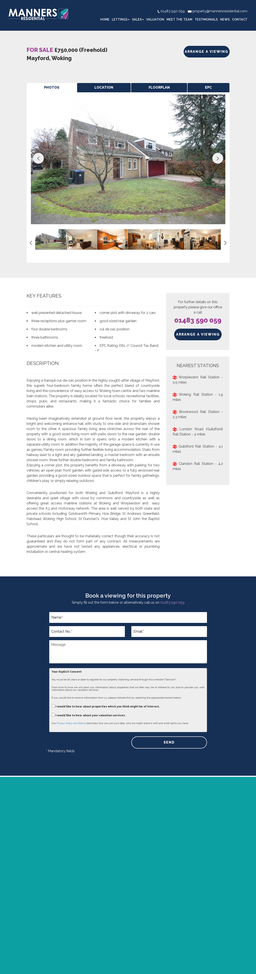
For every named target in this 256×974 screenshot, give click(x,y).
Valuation (155, 19)
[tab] (52, 87)
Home (105, 19)
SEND (169, 742)
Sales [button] (138, 19)
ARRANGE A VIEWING (206, 52)
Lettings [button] (121, 19)
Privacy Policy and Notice (71, 723)
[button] (38, 158)
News (225, 19)
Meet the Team (179, 19)
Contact (239, 19)
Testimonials (206, 19)
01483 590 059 (197, 320)
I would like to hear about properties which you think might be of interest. (106, 706)
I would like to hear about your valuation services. (89, 715)
